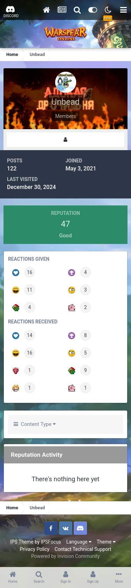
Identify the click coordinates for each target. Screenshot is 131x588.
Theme (106, 542)
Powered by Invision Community (65, 556)
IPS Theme (21, 542)
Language (79, 542)
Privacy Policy (34, 549)
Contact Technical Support (82, 549)
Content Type (35, 424)
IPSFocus (51, 542)
